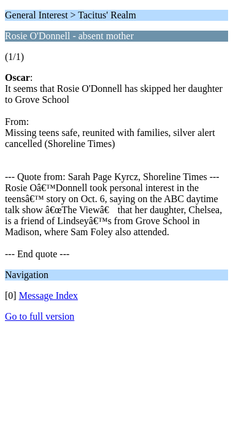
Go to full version (39, 316)
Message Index (48, 295)
